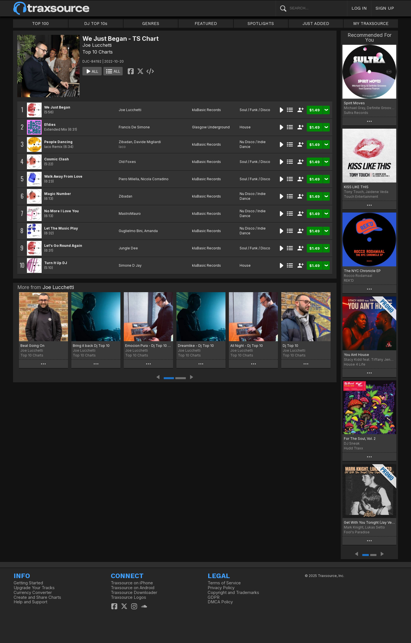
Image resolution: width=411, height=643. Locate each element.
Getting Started (28, 582)
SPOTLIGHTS (261, 23)
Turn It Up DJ (55, 263)
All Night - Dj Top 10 (246, 345)
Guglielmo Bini (130, 231)
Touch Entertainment (361, 196)
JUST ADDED (316, 23)
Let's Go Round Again (63, 245)
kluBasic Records (206, 110)
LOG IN (359, 8)
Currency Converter (33, 592)
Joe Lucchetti (97, 45)
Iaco (122, 147)
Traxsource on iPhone (132, 582)
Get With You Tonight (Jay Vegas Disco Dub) (369, 522)
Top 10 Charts (97, 52)
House (245, 127)
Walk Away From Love (63, 176)
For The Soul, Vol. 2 (360, 438)
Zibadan (125, 142)
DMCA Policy (220, 601)
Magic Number (57, 194)
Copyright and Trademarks (233, 592)
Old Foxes (127, 162)
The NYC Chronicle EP (362, 271)
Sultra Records (356, 113)
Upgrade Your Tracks (34, 587)
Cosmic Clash (56, 159)
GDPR (214, 597)
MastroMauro (130, 213)
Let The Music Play (61, 228)
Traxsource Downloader (134, 592)
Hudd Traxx (353, 448)
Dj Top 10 (290, 345)
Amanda (151, 231)
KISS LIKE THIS (356, 187)
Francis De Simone (134, 127)
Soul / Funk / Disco (255, 110)
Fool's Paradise (357, 532)
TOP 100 (40, 23)
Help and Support (30, 601)
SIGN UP (385, 8)
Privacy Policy (221, 587)
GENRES (150, 23)
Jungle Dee (128, 248)
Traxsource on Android (132, 587)
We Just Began (57, 107)
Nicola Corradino (155, 179)
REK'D (349, 280)
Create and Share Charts (37, 597)
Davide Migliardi (147, 142)
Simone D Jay (130, 265)
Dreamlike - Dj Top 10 (196, 345)
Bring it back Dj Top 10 (91, 345)
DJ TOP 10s (95, 23)
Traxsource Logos (128, 597)
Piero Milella (129, 179)
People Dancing (58, 142)
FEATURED (206, 23)
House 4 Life (354, 364)
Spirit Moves (354, 103)
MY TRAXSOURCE (371, 23)
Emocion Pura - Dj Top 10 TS (148, 345)
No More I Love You (61, 211)
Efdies (50, 124)
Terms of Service (224, 582)
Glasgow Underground (211, 127)
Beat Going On (32, 345)
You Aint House (356, 355)
